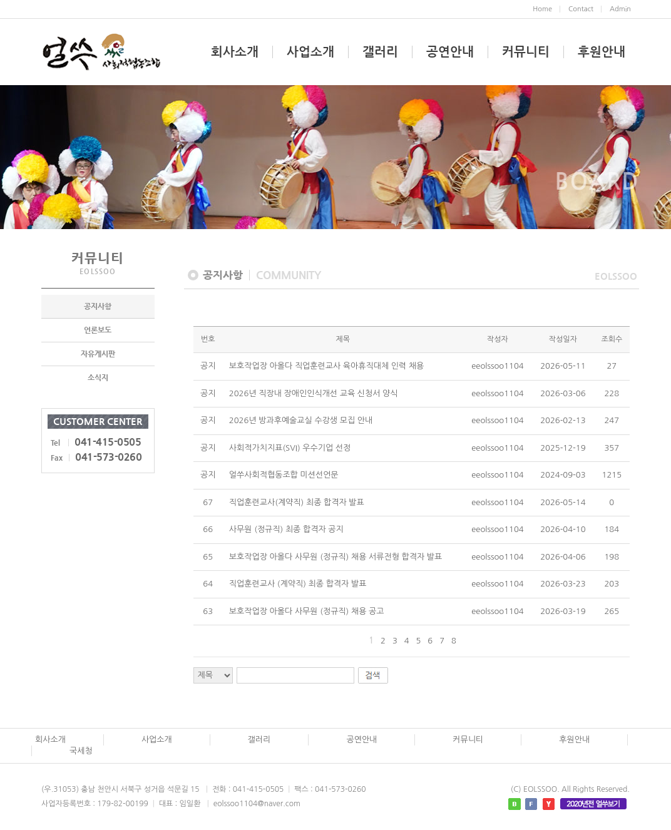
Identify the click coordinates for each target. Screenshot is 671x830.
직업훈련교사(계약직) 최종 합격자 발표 (296, 502)
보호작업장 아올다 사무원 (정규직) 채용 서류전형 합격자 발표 (335, 557)
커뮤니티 (526, 52)
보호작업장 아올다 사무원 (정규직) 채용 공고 (306, 611)
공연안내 (450, 52)
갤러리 (380, 52)
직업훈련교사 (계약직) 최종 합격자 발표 (298, 584)
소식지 (98, 378)
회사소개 (235, 52)
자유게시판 (98, 355)
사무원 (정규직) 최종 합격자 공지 (286, 529)
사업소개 (310, 52)
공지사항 (97, 307)
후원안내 (601, 52)
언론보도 (97, 331)
